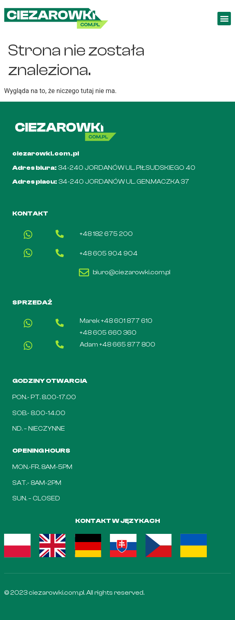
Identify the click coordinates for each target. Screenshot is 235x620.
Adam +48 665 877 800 (117, 344)
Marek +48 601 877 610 (116, 320)
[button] (224, 18)
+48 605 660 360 (108, 332)
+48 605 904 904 (109, 253)
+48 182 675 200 (106, 234)
